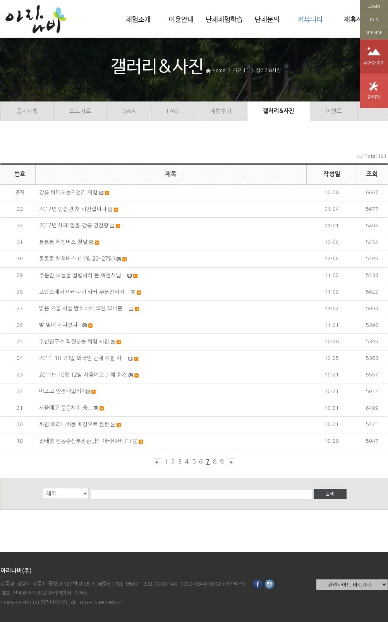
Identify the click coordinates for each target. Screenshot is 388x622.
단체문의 (267, 20)
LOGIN (373, 6)
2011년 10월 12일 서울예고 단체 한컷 (83, 375)
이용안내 (181, 20)
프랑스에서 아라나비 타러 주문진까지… (84, 292)
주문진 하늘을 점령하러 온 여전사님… (82, 275)
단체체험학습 (224, 20)
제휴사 (353, 20)
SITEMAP (374, 32)
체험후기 (221, 111)
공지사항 (27, 111)
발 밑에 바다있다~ (60, 325)
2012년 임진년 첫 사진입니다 (72, 209)
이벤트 (334, 111)
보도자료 (80, 111)
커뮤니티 (310, 20)
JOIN (374, 19)
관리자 (373, 97)
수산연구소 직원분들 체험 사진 (74, 341)
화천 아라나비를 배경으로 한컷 (74, 424)
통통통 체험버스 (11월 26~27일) (77, 258)
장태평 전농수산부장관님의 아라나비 (81, 441)
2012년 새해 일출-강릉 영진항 (73, 225)
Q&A (129, 111)
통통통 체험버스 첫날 (63, 242)
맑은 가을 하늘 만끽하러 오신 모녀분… (83, 308)
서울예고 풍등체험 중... (65, 408)
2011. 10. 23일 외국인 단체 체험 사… (83, 358)
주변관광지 (374, 63)
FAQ (173, 111)
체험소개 (138, 20)
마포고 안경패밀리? (61, 391)
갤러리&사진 (268, 70)
